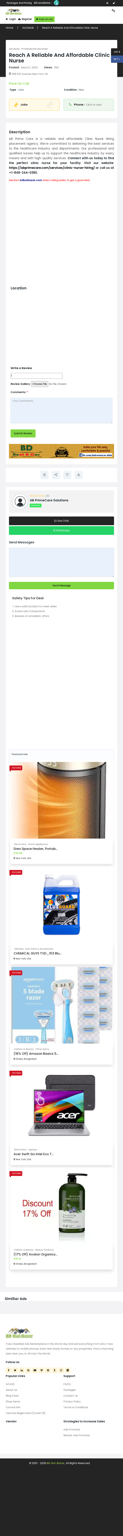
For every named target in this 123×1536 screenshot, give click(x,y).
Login (11, 19)
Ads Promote (71, 1429)
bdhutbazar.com (31, 180)
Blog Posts (12, 1396)
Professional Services (34, 49)
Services (14, 49)
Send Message (62, 585)
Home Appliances (38, 844)
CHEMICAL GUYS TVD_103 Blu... (38, 953)
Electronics (20, 844)
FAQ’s (67, 1384)
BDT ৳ (115, 59)
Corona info (13, 1407)
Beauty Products (44, 1249)
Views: (48, 67)
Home (10, 28)
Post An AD (44, 19)
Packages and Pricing (19, 3)
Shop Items (13, 1401)
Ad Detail (28, 28)
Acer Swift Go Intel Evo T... (33, 1154)
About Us (11, 1390)
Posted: (14, 67)
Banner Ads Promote (76, 1435)
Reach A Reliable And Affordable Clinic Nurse (70, 28)
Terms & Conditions (75, 1407)
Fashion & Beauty (24, 1049)
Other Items (42, 1049)
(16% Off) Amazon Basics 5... (36, 1053)
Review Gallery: (21, 384)
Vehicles (19, 948)
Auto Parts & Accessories (39, 948)
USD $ (117, 52)
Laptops (32, 1149)
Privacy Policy (72, 1401)
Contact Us (70, 1396)
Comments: (19, 392)
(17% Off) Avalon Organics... (35, 1254)
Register (25, 19)
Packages (69, 1390)
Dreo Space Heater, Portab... (36, 848)
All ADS (10, 1384)
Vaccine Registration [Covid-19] (25, 1413)
